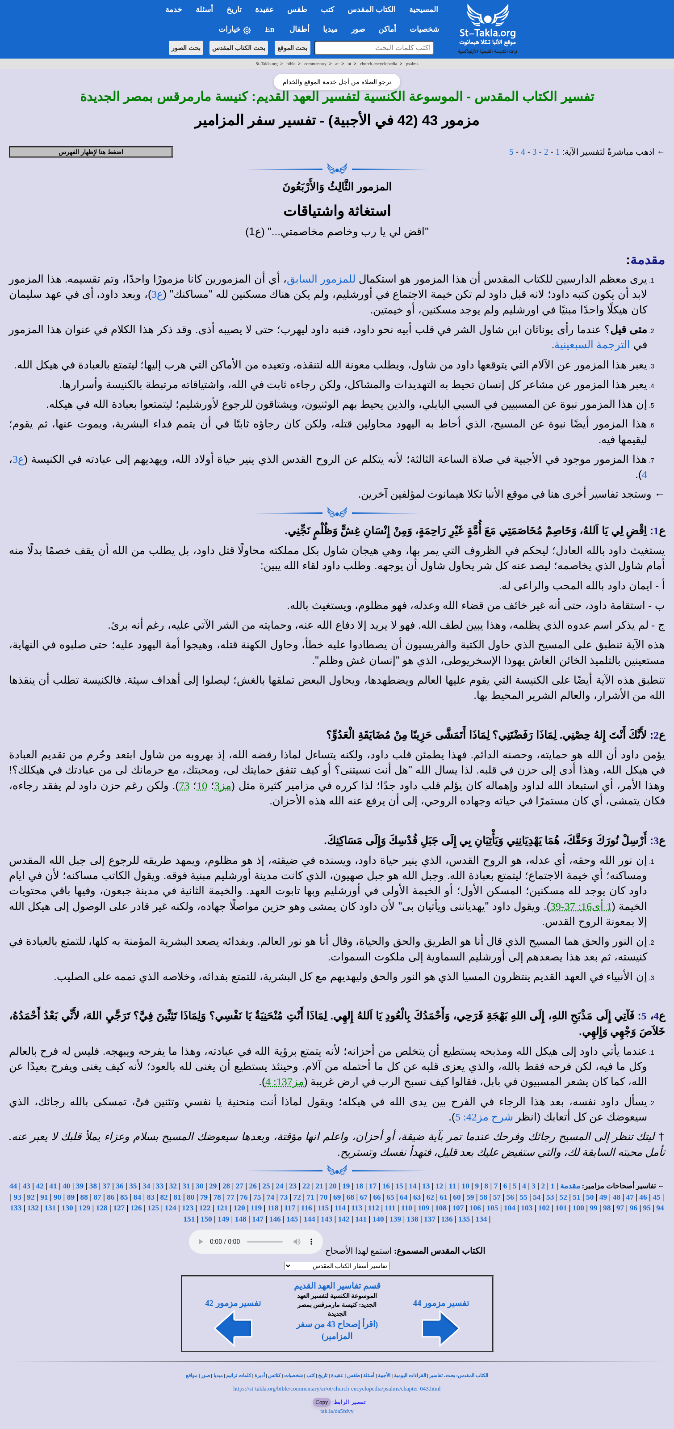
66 (377, 1197)
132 (33, 1208)
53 (550, 1197)
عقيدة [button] (264, 9)
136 (447, 1219)
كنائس (274, 1375)
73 (184, 785)
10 (202, 785)
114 (340, 1208)
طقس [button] (297, 9)
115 (323, 1208)
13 (426, 1186)
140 (378, 1219)
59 (470, 1197)
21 (319, 1186)
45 (656, 1197)
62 (430, 1197)
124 (170, 1208)
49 (603, 1197)
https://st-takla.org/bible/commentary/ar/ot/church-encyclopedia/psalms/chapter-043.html (336, 1388)
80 (190, 1197)
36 (119, 1186)
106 (475, 1208)
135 (464, 1219)
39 (80, 1186)
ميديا (218, 1375)
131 (50, 1208)
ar (337, 63)
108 (441, 1208)
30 (199, 1186)
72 (297, 1197)
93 (17, 1197)
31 (186, 1186)
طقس (353, 1375)
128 (102, 1208)
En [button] (270, 29)
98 (607, 1208)
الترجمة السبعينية (592, 345)
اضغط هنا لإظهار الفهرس (91, 152)
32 (173, 1186)
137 (429, 1219)
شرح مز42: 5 (484, 1117)
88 (84, 1197)
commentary (315, 63)
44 (13, 1186)
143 (326, 1219)
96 (633, 1208)
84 (137, 1197)
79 (204, 1197)
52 (563, 1197)
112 (373, 1208)
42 (40, 1186)
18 (359, 1186)
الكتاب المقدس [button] (371, 9)
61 (444, 1197)
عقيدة (337, 1375)
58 (483, 1197)
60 (456, 1197)
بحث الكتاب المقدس (238, 47)
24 (279, 1186)
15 (399, 1186)
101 (561, 1208)
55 (523, 1197)
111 (390, 1208)
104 (509, 1208)
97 (620, 1208)
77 (230, 1197)
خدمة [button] (173, 9)
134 (481, 1219)
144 (309, 1219)
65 (390, 1197)
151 (189, 1219)
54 (536, 1197)
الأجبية (384, 1375)
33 (159, 1186)
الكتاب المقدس (473, 1375)
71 (310, 1197)
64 (403, 1197)
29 (213, 1186)
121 (222, 1208)
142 (344, 1219)
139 (395, 1219)
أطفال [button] (299, 29)
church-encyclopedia (378, 63)
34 (146, 1186)
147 (258, 1219)
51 (576, 1197)
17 (373, 1186)
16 (386, 1186)
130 (67, 1208)
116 (306, 1208)
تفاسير (436, 1375)
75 (257, 1197)
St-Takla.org (266, 63)
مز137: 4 (284, 1081)
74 (270, 1197)
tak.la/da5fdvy (337, 1411)
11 (452, 1186)
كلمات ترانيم (238, 1375)
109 (423, 1208)
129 (84, 1208)
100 (578, 1208)
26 (253, 1186)
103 (526, 1208)
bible (290, 63)
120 (239, 1208)
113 (356, 1208)
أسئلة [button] (204, 9)
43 (26, 1186)
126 (136, 1208)
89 (71, 1197)
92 (30, 1197)
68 (350, 1197)
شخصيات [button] (427, 29)
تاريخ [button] (234, 9)
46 (643, 1197)
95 (647, 1208)
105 (492, 1208)
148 (241, 1219)
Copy (321, 1402)
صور (205, 1375)
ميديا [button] (330, 29)
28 (226, 1186)
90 (57, 1197)
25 (266, 1186)
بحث (450, 1375)
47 (630, 1197)
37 (106, 1186)
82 (163, 1197)
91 (44, 1197)
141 (361, 1219)
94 (660, 1208)
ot (349, 63)
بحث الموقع (292, 47)
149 (223, 1219)
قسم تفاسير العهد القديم (337, 1285)
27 (239, 1186)
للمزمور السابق (321, 279)
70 (323, 1197)
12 (439, 1186)
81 (177, 1197)
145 (292, 1219)
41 (53, 1186)
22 (306, 1186)
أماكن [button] (387, 29)
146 (275, 1219)
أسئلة (368, 1375)
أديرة (260, 1375)
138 (413, 1219)
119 (256, 1208)
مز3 (222, 785)
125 (153, 1208)
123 (187, 1208)
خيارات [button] (234, 29)
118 (273, 1208)
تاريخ (322, 1375)
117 (289, 1208)
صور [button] (358, 29)
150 (206, 1219)
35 (133, 1186)
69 (337, 1197)
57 (497, 1197)
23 (293, 1186)
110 (406, 1208)
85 (124, 1197)
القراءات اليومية (410, 1375)
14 (412, 1186)
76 (243, 1197)
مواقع (191, 1375)
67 (364, 1197)
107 (458, 1208)
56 (510, 1197)
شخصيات (293, 1375)
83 (151, 1197)
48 (616, 1197)
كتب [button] (327, 9)
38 (93, 1186)
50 (590, 1197)
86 (110, 1197)
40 (66, 1186)
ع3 (157, 294)
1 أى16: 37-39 (581, 906)
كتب (310, 1375)
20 (332, 1186)
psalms (412, 63)
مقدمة (647, 260)
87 (97, 1197)
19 (346, 1186)
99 (593, 1208)
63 (417, 1197)
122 (205, 1208)
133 (15, 1208)
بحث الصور (186, 47)
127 (119, 1208)
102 (544, 1208)
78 (217, 1197)
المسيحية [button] (423, 9)
